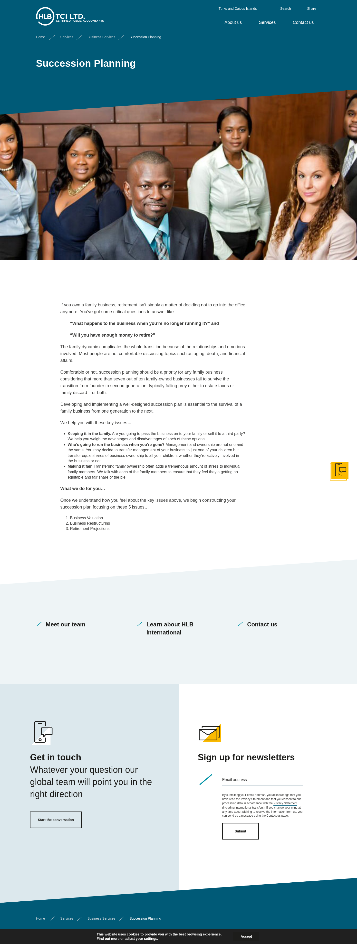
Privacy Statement (285, 803)
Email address (234, 780)
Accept (246, 936)
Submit (240, 831)
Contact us (303, 20)
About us (233, 20)
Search (285, 6)
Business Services (101, 35)
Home (40, 35)
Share (311, 6)
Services (267, 20)
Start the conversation (56, 820)
